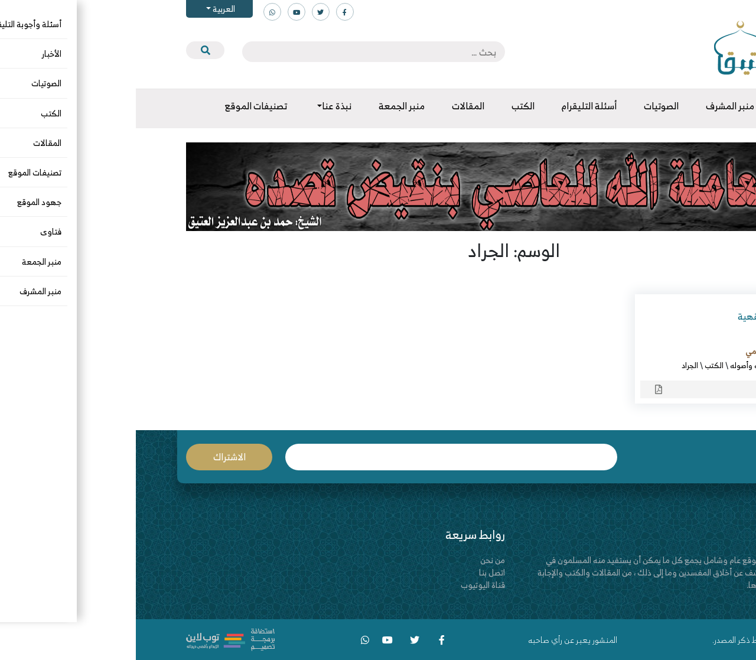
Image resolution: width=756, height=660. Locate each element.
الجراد (554, 365)
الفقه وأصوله (614, 365)
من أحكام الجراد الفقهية (648, 316)
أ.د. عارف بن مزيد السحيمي (652, 350)
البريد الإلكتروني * (315, 457)
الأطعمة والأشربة (667, 365)
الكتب (578, 365)
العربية (87, 8)
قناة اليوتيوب (347, 584)
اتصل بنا (356, 572)
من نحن (356, 559)
